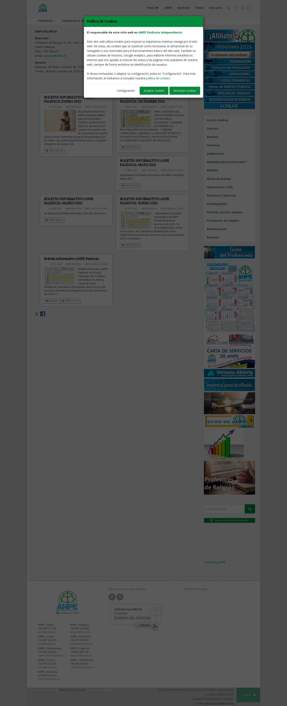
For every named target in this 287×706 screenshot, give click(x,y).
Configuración (126, 90)
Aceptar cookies (154, 90)
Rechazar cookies (184, 90)
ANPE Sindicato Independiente (160, 32)
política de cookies (158, 78)
